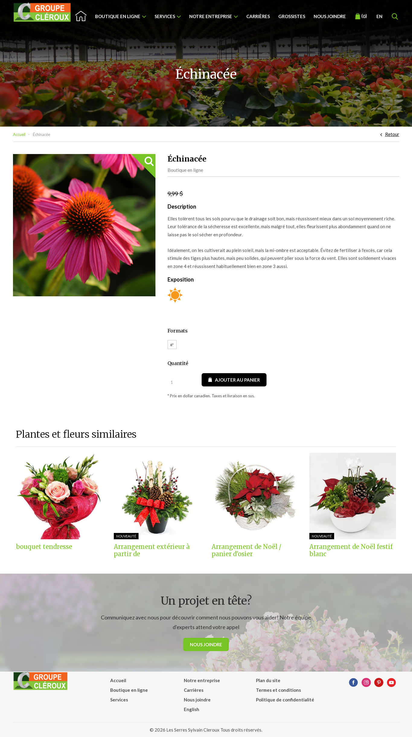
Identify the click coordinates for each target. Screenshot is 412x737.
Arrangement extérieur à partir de (152, 550)
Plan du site (268, 680)
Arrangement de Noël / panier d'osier (246, 550)
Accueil (19, 134)
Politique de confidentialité (285, 699)
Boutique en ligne (117, 16)
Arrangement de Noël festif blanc (351, 550)
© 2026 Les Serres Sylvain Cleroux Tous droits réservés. (206, 729)
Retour (392, 134)
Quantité (178, 363)
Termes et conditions (278, 690)
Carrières (258, 16)
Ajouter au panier (234, 380)
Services (165, 16)
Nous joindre (330, 16)
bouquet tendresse (44, 546)
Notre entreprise (210, 16)
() (361, 16)
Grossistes (291, 16)
